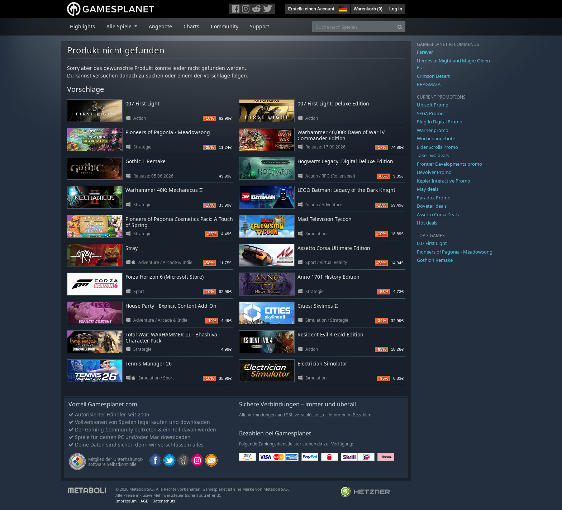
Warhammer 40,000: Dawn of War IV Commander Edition (341, 135)
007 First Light (142, 103)
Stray (131, 248)
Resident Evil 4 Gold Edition (330, 334)
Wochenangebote (436, 138)
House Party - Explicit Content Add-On (170, 305)
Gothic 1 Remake (145, 161)
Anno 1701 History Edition (328, 276)
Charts (191, 26)
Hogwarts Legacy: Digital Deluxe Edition (345, 161)
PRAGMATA (428, 84)
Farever (425, 52)
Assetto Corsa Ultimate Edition (333, 248)
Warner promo (432, 130)
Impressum (126, 501)
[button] (342, 7)
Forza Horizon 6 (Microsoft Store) (164, 276)
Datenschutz (163, 501)
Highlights (82, 26)
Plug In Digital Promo (439, 121)
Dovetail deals (432, 206)
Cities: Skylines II (317, 305)
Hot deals (427, 222)
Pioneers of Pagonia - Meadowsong (167, 132)
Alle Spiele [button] (119, 26)
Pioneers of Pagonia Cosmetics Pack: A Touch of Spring (179, 222)
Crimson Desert (433, 76)
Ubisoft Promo (432, 104)
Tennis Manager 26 (148, 363)
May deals (427, 189)
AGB (144, 501)
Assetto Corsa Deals (438, 214)
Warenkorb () (368, 8)
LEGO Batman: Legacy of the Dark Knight (346, 189)
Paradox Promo (434, 197)
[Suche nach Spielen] (353, 26)
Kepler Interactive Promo (443, 181)
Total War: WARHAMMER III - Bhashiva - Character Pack (172, 337)
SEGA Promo (430, 113)
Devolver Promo (434, 172)
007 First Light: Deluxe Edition (333, 103)
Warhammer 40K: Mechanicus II (164, 189)
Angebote (160, 26)
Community (224, 26)
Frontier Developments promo (449, 164)
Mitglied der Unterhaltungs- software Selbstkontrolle (115, 461)
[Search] (399, 26)
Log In (395, 8)
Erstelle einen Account (311, 8)
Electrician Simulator (322, 363)
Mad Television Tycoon (324, 219)
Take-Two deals (433, 155)
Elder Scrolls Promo (437, 147)
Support (259, 26)
